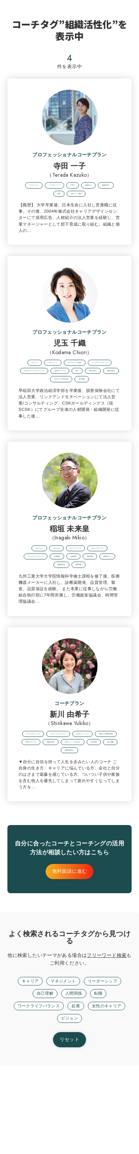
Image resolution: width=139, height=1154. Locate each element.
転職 (101, 1080)
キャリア (26, 1067)
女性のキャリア (53, 1106)
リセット (70, 1128)
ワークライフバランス (58, 1093)
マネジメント (62, 1067)
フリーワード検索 (106, 1041)
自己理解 (43, 1080)
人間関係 (74, 1080)
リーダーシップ (106, 1067)
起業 (100, 1093)
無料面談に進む (69, 958)
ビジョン (93, 1106)
